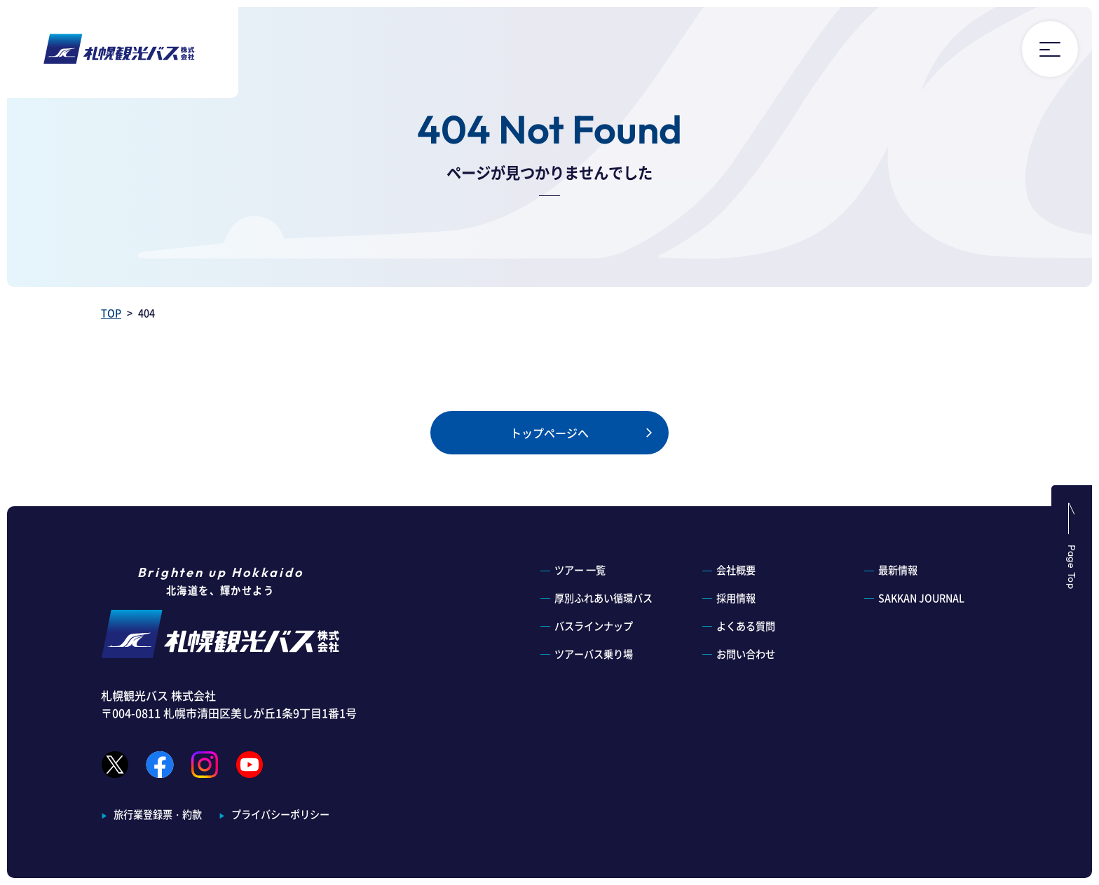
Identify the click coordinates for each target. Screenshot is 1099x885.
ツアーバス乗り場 (593, 654)
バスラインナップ (593, 626)
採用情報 (736, 598)
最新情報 (897, 570)
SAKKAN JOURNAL (921, 598)
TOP (111, 313)
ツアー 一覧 (580, 570)
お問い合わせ (745, 654)
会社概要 (736, 570)
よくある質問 (745, 626)
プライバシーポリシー (280, 814)
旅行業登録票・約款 (158, 814)
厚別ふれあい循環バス (603, 598)
